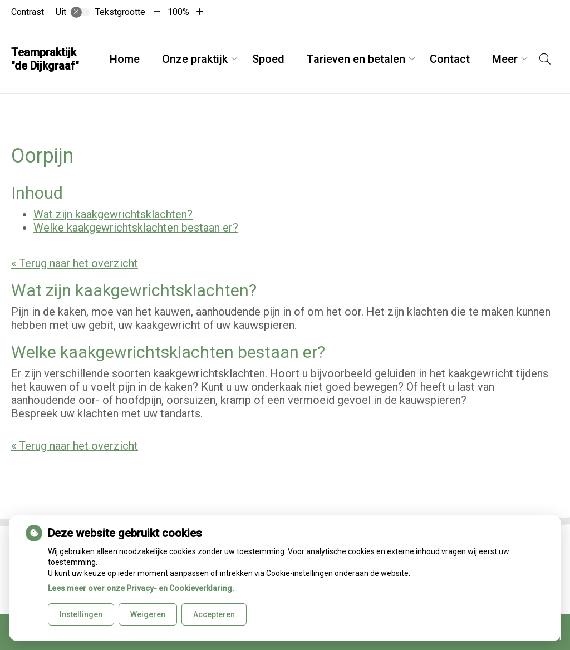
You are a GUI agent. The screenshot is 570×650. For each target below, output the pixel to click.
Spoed (268, 59)
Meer (505, 59)
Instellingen (81, 614)
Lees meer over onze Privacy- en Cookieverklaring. (141, 588)
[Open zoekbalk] (545, 59)
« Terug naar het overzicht (74, 263)
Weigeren (147, 614)
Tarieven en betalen (356, 59)
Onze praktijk (195, 59)
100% (178, 12)
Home (125, 59)
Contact (450, 59)
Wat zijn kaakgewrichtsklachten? (113, 214)
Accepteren (214, 614)
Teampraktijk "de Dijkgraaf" (45, 59)
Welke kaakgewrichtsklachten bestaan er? (135, 227)
